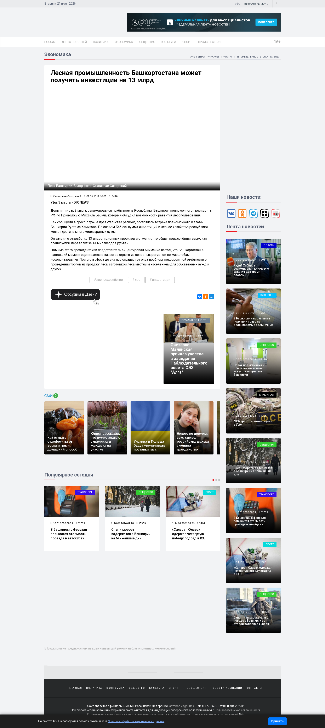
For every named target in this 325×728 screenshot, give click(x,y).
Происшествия (209, 42)
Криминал (266, 395)
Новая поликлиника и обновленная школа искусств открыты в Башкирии (249, 370)
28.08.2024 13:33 (183, 337)
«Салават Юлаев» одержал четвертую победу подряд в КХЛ (189, 535)
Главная (75, 688)
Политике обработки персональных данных (137, 721)
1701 (201, 337)
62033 (80, 524)
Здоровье (267, 295)
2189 (264, 360)
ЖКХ (265, 57)
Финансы (211, 57)
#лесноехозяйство (108, 281)
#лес (136, 281)
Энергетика (195, 57)
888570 (265, 612)
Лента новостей (74, 42)
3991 (201, 524)
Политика (101, 42)
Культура (168, 42)
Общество (147, 42)
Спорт (187, 42)
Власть (269, 246)
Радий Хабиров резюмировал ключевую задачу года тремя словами (251, 270)
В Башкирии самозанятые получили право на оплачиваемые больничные (253, 322)
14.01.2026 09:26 (183, 524)
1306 (264, 416)
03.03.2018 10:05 (95, 197)
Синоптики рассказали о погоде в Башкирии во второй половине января (251, 621)
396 (263, 260)
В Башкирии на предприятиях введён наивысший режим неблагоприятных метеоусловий (116, 649)
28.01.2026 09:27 (245, 313)
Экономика (124, 42)
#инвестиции (160, 281)
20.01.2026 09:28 (122, 524)
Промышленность (248, 57)
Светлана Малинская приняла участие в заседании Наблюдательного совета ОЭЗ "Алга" (189, 360)
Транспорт (227, 57)
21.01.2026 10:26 (245, 416)
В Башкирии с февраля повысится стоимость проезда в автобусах (69, 535)
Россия (50, 42)
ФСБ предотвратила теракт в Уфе (253, 423)
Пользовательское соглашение (236, 711)
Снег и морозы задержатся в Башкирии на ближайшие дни (130, 535)
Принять (277, 721)
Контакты (254, 688)
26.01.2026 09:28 (245, 360)
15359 (141, 524)
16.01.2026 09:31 (62, 524)
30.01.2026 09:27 (245, 260)
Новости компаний (226, 688)
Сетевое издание (181, 707)
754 (263, 313)
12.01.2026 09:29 (245, 612)
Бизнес (275, 57)
